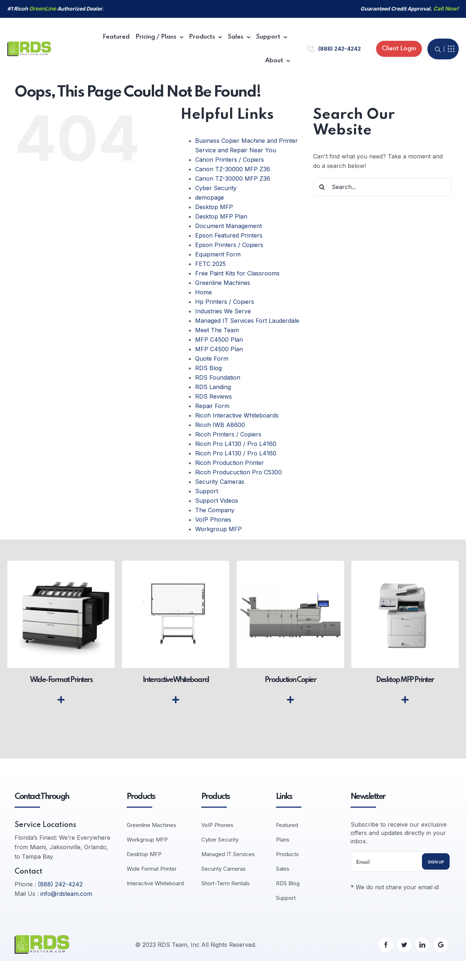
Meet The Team (217, 330)
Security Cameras (219, 481)
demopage (209, 197)
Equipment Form (218, 254)
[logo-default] (29, 44)
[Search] (322, 187)
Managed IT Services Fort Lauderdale (247, 320)
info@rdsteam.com (66, 893)
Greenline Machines (222, 282)
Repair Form (212, 405)
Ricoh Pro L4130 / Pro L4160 (235, 443)
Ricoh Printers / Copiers (228, 434)
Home (203, 292)
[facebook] (386, 944)
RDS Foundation (217, 377)
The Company (214, 510)
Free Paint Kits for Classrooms (237, 273)
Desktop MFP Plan (221, 216)
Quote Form (211, 358)
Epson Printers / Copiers (229, 244)
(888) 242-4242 (339, 48)
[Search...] (382, 187)
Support (206, 491)
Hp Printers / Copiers (224, 301)
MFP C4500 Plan (219, 339)
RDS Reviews (213, 396)
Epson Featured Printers (228, 235)
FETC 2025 (210, 263)
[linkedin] (422, 944)
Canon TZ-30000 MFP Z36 (232, 169)
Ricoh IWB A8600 (220, 424)
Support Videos (216, 500)
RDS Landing (213, 387)
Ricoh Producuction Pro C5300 (238, 472)
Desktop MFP (214, 207)
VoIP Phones (213, 519)
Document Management (228, 226)
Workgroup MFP (218, 529)
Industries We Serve (223, 311)
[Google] (440, 944)
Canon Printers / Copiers (229, 159)
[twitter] (404, 944)
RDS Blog (208, 368)
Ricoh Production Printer (229, 462)
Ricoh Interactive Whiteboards (237, 415)
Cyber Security (216, 188)
